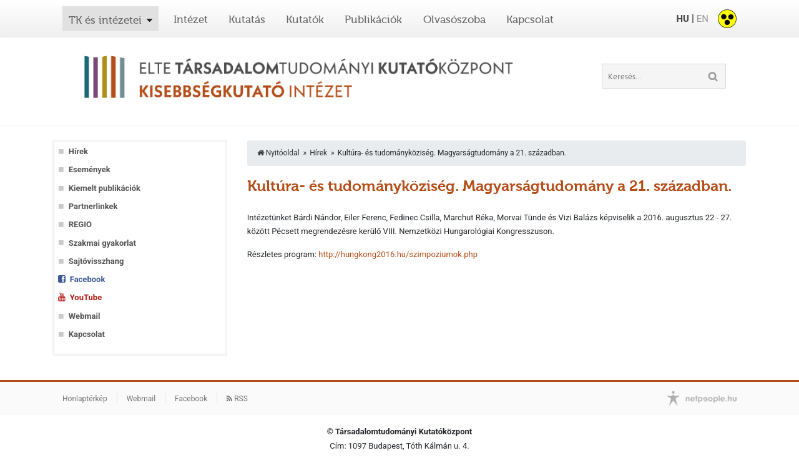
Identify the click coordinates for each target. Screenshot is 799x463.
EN (702, 18)
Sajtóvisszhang (96, 261)
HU (682, 18)
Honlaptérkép (84, 398)
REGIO (80, 224)
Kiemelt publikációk (104, 188)
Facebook (87, 279)
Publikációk (373, 19)
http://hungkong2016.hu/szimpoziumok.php (398, 254)
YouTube (86, 297)
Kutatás (246, 19)
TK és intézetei (105, 20)
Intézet (191, 19)
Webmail (84, 316)
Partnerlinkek (93, 206)
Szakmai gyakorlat (102, 243)
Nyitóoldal (278, 153)
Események (89, 169)
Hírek (78, 151)
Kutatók (305, 19)
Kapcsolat (530, 19)
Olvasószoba (454, 19)
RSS (237, 398)
